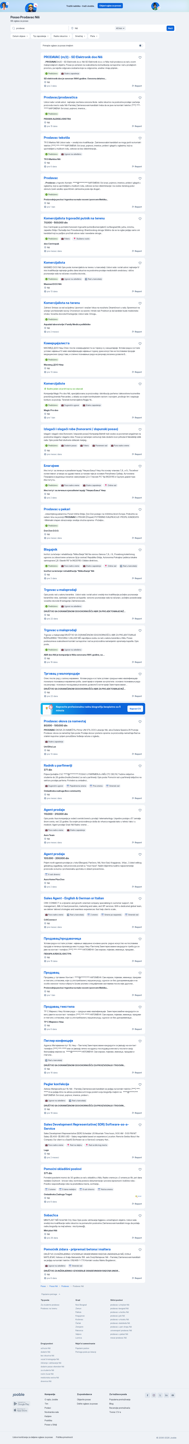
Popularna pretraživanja (119, 1399)
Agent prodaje (54, 810)
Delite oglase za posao (87, 1403)
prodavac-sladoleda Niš (120, 1323)
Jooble (173, 1437)
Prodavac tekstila (57, 138)
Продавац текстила (59, 1006)
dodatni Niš (45, 1352)
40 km (120, 28)
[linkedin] (166, 1395)
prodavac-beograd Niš (119, 1308)
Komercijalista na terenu (62, 303)
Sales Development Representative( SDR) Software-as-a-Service (86, 1126)
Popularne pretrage (51, 1294)
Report (137, 86)
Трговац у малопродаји (62, 673)
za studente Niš (47, 1370)
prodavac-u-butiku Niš (119, 1312)
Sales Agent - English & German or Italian (74, 898)
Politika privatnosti (64, 1437)
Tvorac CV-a (115, 1412)
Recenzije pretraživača (119, 1408)
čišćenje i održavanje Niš (51, 1363)
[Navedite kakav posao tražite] (39, 28)
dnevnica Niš (46, 1381)
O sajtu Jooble (51, 1399)
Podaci (48, 1408)
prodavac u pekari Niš (119, 1334)
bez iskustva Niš (47, 1355)
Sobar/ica (51, 1215)
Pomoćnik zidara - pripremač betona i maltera (77, 1249)
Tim (46, 1403)
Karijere (48, 1416)
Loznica (78, 1338)
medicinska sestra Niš (50, 1377)
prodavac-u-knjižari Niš (119, 1305)
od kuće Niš (46, 1348)
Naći (170, 28)
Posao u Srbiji (51, 1424)
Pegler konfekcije (56, 1084)
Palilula (78, 1312)
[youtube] (172, 1395)
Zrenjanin (79, 1327)
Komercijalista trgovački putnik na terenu (74, 218)
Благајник (51, 466)
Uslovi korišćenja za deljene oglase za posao (33, 1437)
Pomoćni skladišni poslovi (63, 1169)
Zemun (78, 1308)
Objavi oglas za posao (110, 5)
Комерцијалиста (57, 343)
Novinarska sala (52, 1412)
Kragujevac (80, 1316)
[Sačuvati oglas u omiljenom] (140, 57)
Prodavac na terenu (49, 1308)
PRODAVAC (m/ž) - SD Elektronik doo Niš (73, 57)
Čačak (78, 1323)
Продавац (51, 972)
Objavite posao (84, 1399)
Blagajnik (50, 549)
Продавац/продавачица (62, 938)
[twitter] (160, 1395)
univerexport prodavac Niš (121, 1330)
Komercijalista (54, 262)
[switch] (141, 45)
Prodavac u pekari (57, 509)
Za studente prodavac (50, 1305)
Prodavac (51, 178)
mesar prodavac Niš (118, 1338)
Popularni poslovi (82, 1348)
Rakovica (79, 1330)
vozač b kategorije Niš (50, 1359)
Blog (111, 1403)
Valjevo (78, 1334)
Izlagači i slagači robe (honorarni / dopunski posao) (81, 429)
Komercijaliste (54, 383)
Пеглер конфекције (58, 1041)
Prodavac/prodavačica (60, 97)
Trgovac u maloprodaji (60, 590)
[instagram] (153, 1395)
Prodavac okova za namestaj (65, 721)
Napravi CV (135, 708)
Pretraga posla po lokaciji (85, 1352)
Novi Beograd (81, 1305)
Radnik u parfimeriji (58, 765)
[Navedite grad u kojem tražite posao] (98, 28)
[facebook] (147, 1395)
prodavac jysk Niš (117, 1316)
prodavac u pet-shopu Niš (121, 1327)
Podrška (48, 1420)
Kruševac (79, 1319)
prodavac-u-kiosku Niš (119, 1319)
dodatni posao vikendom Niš (52, 1366)
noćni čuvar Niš (47, 1374)
